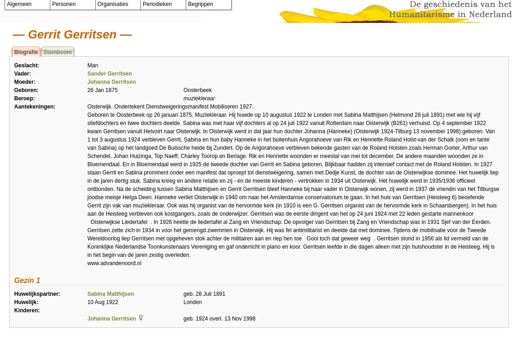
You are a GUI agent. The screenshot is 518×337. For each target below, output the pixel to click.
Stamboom (57, 52)
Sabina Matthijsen (110, 294)
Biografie (26, 52)
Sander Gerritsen (109, 74)
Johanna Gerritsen (111, 82)
